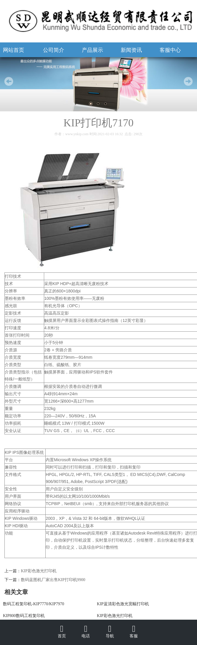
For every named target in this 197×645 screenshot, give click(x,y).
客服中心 (170, 50)
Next (188, 81)
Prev (8, 81)
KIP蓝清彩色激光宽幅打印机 (123, 604)
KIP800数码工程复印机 (24, 615)
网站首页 (13, 50)
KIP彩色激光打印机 (39, 571)
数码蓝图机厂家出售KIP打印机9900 (53, 580)
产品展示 (92, 50)
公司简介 (53, 50)
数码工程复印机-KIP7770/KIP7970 (33, 604)
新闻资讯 (131, 50)
